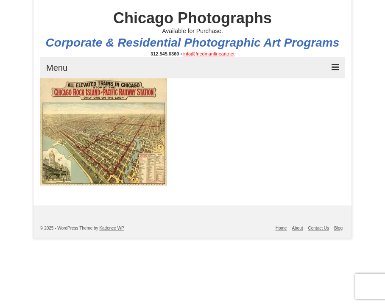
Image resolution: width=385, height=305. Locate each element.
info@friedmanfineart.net (208, 53)
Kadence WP (111, 228)
